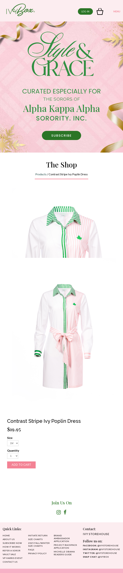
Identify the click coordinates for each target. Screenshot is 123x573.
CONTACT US (10, 561)
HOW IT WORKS (11, 546)
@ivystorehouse (101, 545)
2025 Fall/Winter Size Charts (39, 544)
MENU (113, 11)
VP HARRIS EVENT (13, 558)
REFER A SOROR (11, 550)
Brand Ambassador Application (62, 538)
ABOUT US (9, 539)
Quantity (13, 450)
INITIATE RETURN (38, 535)
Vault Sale (9, 554)
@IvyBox (96, 556)
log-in (85, 11)
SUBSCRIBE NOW (12, 543)
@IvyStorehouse (101, 549)
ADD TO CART (21, 464)
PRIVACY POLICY (37, 553)
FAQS (31, 549)
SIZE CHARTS (35, 539)
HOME (6, 535)
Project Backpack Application (65, 546)
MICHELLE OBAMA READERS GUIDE (64, 553)
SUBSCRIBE (61, 135)
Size (9, 437)
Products (41, 174)
